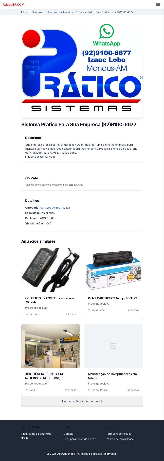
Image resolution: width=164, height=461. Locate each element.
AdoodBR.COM (13, 4)
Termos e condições (118, 433)
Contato (68, 433)
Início (24, 12)
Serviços (37, 12)
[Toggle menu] (158, 4)
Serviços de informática (60, 12)
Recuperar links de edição (80, 439)
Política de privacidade (120, 439)
